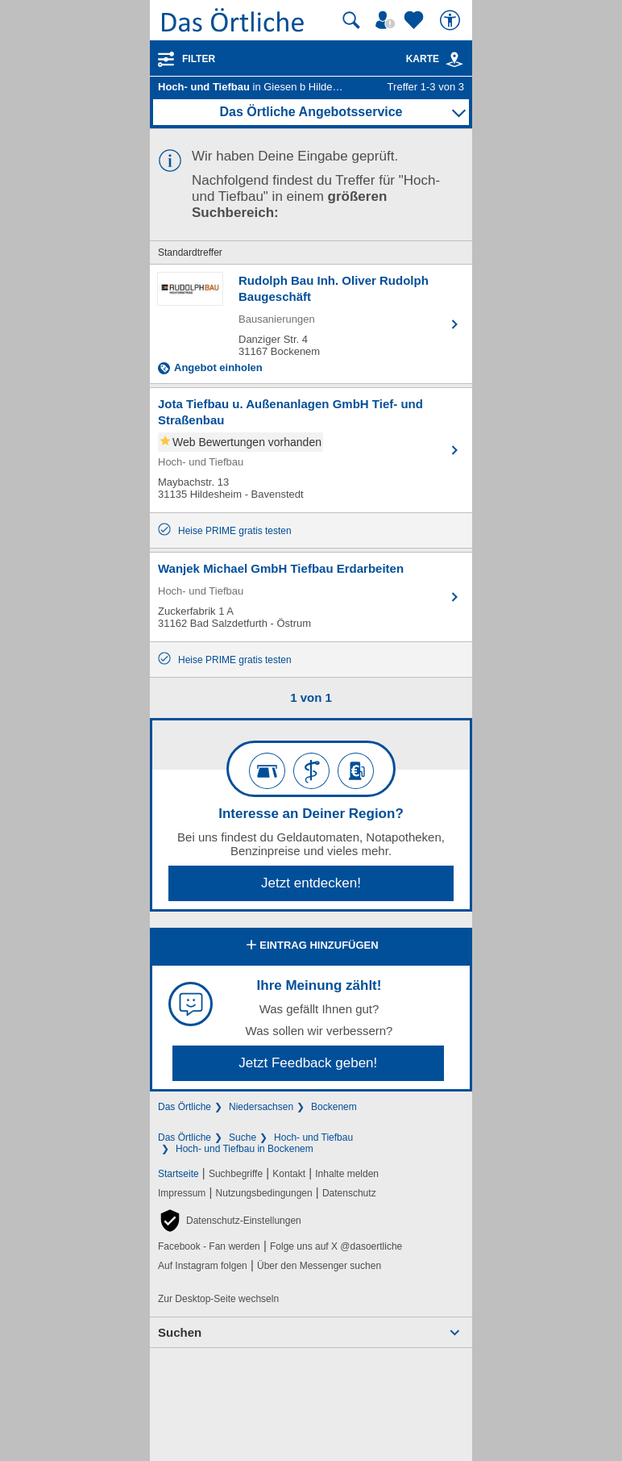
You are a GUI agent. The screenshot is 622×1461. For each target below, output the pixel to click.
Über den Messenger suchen (319, 1265)
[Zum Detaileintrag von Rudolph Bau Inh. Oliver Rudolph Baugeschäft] (311, 324)
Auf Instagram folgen (202, 1265)
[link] (454, 59)
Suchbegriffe (236, 1173)
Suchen (179, 1332)
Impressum (181, 1193)
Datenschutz (349, 1193)
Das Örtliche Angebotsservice (310, 112)
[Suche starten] (351, 20)
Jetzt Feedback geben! (307, 1063)
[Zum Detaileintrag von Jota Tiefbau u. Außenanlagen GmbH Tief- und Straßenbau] (311, 450)
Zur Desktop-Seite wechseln (218, 1298)
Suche (242, 1137)
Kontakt (288, 1173)
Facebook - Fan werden (209, 1246)
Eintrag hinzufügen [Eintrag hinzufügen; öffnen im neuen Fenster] (310, 946)
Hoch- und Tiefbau (313, 1137)
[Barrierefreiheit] (452, 20)
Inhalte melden (347, 1173)
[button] (229, 1220)
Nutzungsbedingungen (264, 1193)
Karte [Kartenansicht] (435, 59)
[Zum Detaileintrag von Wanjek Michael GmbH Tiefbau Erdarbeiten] (311, 597)
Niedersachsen (261, 1106)
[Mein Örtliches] (387, 20)
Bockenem (334, 1106)
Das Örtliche (184, 1106)
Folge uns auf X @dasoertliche (336, 1246)
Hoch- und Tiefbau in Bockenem (244, 1148)
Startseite (178, 1173)
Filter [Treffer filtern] (198, 59)
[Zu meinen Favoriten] (416, 20)
